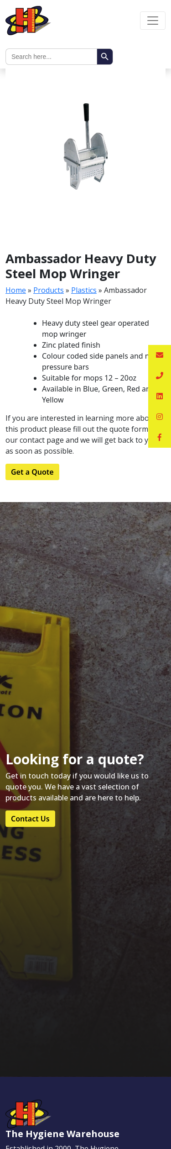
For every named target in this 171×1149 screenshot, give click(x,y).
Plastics (84, 290)
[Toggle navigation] (153, 20)
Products (48, 290)
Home (15, 290)
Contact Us (30, 819)
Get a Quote (32, 472)
